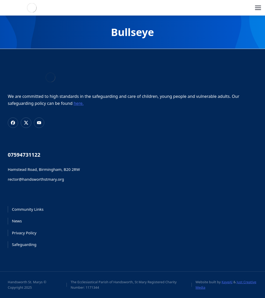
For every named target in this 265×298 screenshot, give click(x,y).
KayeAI (227, 282)
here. (78, 103)
